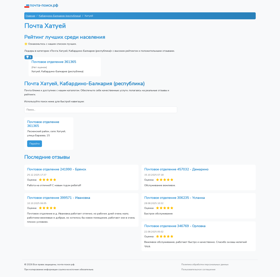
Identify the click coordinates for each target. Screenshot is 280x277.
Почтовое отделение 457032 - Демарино (176, 169)
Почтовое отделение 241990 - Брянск (56, 169)
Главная (30, 16)
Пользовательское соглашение (198, 269)
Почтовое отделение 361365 (53, 62)
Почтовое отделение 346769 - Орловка (175, 226)
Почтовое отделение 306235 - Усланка (174, 198)
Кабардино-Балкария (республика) (60, 16)
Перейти (34, 143)
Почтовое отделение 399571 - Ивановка (58, 198)
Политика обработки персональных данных (205, 264)
